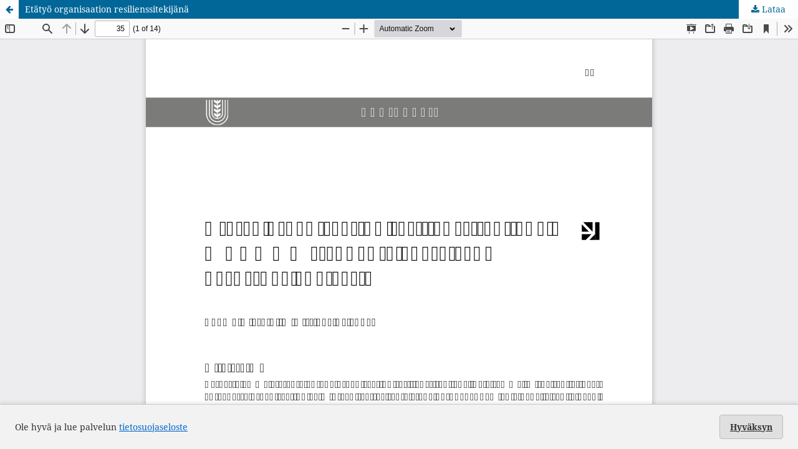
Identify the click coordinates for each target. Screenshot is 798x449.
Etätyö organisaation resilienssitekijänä (107, 9)
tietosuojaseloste (153, 427)
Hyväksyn (751, 427)
